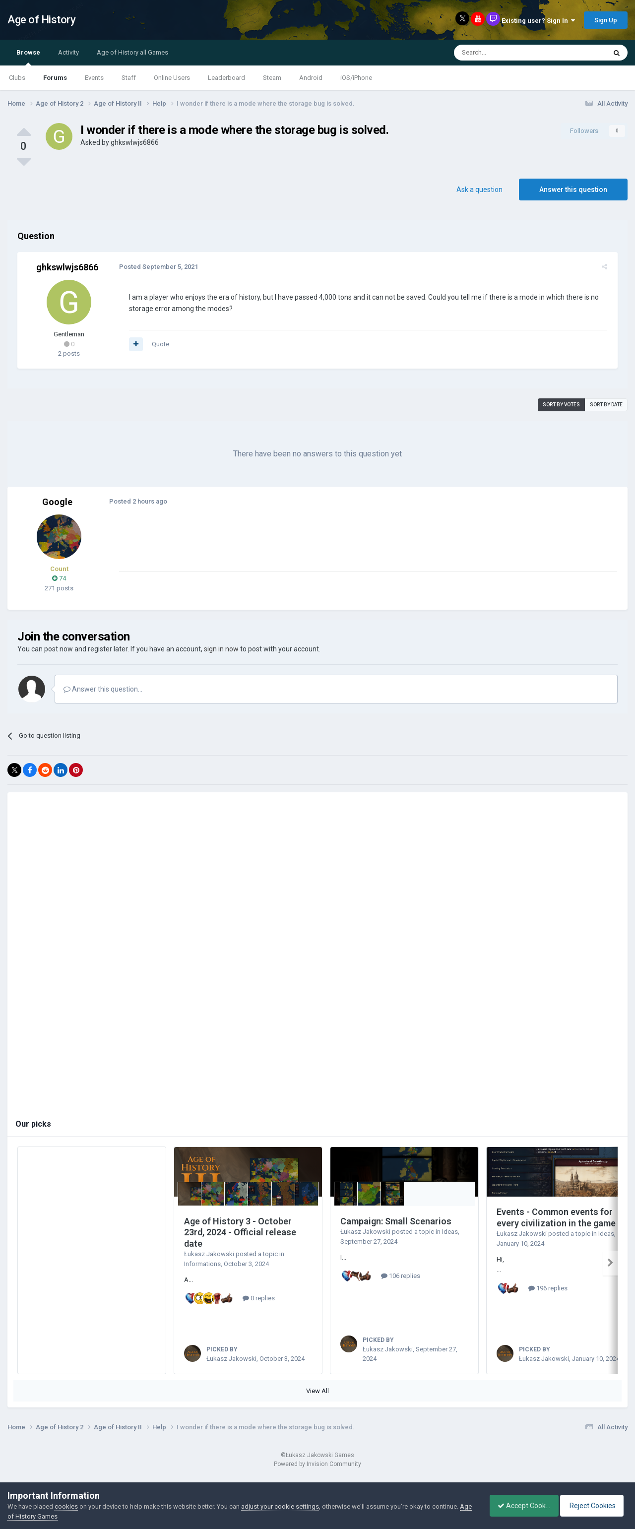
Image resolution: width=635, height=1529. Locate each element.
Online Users (172, 77)
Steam (272, 77)
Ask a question (479, 189)
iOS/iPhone (356, 77)
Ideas (450, 1231)
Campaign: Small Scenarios (395, 1221)
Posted (156, 266)
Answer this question (573, 189)
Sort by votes (561, 404)
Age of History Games (39, 1516)
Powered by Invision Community (317, 1474)
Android (310, 77)
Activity (68, 52)
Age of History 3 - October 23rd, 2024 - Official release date (240, 1232)
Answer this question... (103, 689)
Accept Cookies (518, 1506)
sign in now (221, 649)
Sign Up (605, 20)
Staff (129, 77)
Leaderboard (226, 77)
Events (94, 77)
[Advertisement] (297, 548)
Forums (55, 77)
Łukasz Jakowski (209, 1254)
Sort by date (606, 404)
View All (317, 1401)
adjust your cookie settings (280, 1506)
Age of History (41, 19)
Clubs (17, 77)
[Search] (506, 53)
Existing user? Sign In (538, 20)
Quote (158, 344)
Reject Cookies (593, 1506)
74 (59, 578)
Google (57, 502)
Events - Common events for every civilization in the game (556, 1217)
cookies (66, 1506)
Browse (28, 57)
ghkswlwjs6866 (135, 142)
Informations (202, 1264)
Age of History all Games (132, 52)
